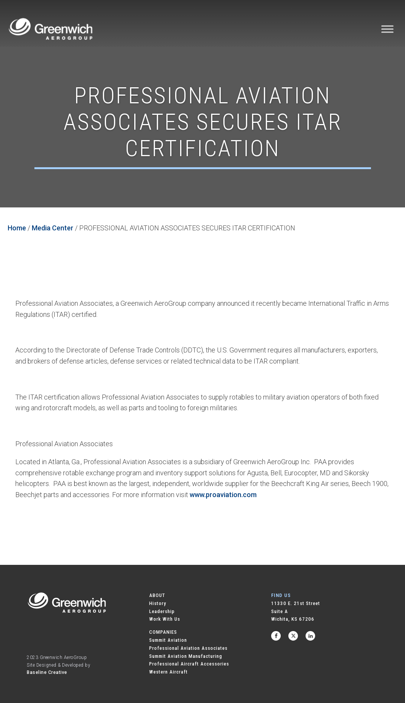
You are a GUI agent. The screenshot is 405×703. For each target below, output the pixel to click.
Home (17, 228)
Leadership (162, 611)
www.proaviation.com (223, 495)
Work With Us (164, 619)
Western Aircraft (168, 672)
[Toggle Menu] (387, 29)
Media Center (52, 228)
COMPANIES (163, 632)
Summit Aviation (168, 640)
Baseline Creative (47, 672)
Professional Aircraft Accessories (189, 664)
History (157, 603)
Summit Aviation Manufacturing (185, 656)
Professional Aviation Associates (188, 648)
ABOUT (157, 595)
